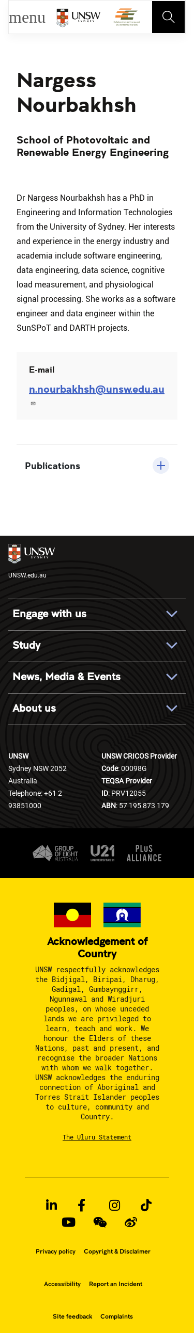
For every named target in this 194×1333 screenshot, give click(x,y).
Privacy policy (56, 1251)
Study (26, 645)
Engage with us (49, 614)
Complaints (116, 1316)
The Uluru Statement (97, 1137)
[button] (97, 465)
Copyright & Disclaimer (117, 1251)
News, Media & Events (66, 677)
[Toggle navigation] (168, 17)
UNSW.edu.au (31, 561)
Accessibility (62, 1284)
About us (34, 708)
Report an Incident (115, 1284)
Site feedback (72, 1316)
